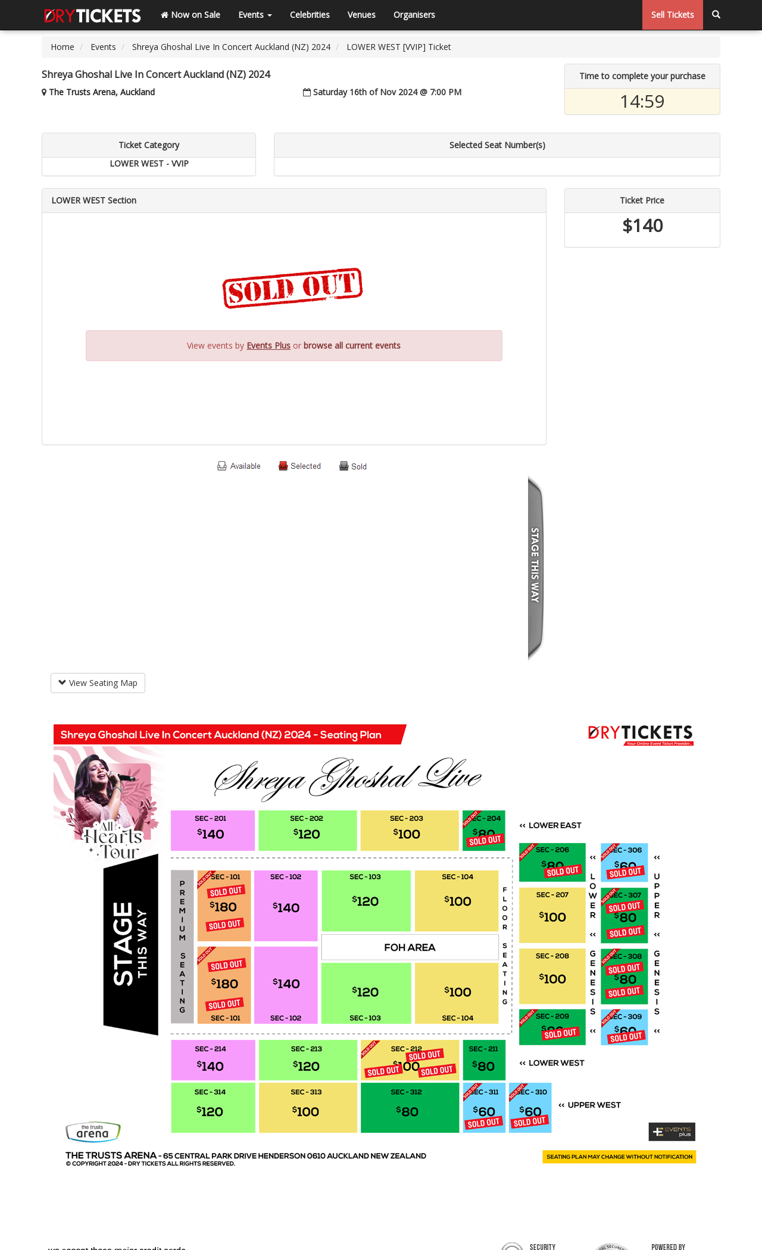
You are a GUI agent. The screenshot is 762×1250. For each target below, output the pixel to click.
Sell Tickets (672, 14)
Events (255, 14)
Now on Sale (190, 14)
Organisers (414, 14)
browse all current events (352, 345)
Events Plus (268, 345)
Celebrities (310, 14)
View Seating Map (98, 682)
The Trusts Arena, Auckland (102, 92)
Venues (362, 14)
